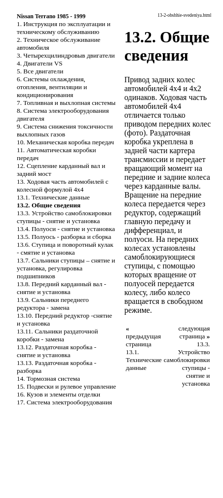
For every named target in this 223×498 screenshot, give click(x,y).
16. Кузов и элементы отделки (58, 394)
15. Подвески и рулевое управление (66, 386)
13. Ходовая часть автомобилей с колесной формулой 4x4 (63, 185)
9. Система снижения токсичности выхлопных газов (65, 130)
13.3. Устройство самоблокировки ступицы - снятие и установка (64, 217)
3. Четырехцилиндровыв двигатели (66, 55)
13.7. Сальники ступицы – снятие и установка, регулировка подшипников (66, 268)
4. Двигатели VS (40, 63)
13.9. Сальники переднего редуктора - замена (53, 303)
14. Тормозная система (48, 378)
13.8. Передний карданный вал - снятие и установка (61, 288)
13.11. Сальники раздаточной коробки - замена (57, 335)
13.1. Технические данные (53, 197)
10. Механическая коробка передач (65, 142)
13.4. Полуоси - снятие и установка (66, 228)
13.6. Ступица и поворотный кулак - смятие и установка (65, 248)
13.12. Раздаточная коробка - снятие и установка (56, 351)
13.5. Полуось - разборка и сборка (64, 236)
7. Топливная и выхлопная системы (66, 102)
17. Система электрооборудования (64, 402)
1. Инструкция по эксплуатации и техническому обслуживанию (64, 27)
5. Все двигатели (40, 71)
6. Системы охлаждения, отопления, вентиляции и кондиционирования (52, 87)
